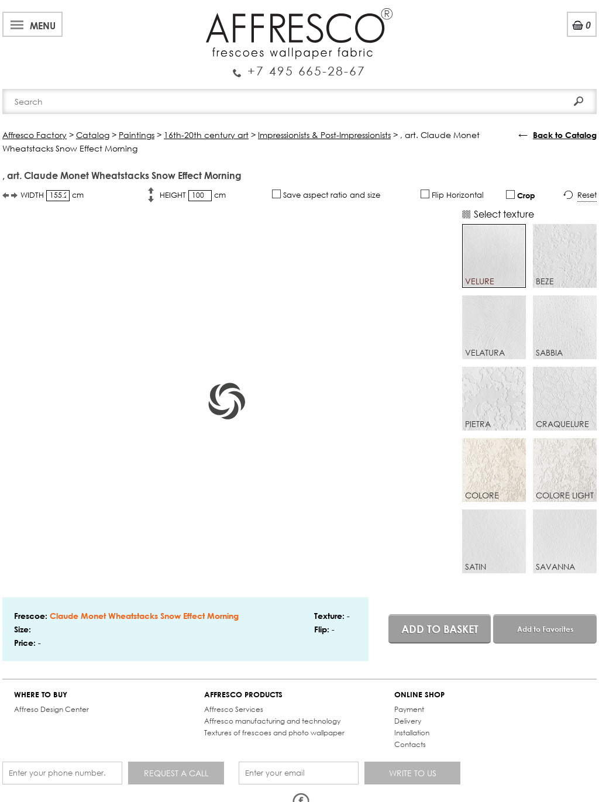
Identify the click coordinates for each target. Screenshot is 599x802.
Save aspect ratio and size (326, 195)
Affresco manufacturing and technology (272, 721)
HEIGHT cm (193, 195)
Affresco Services (233, 709)
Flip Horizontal (452, 195)
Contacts (410, 744)
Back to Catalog (565, 135)
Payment (409, 709)
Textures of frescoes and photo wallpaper (274, 733)
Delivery (407, 721)
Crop (520, 195)
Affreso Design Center (51, 709)
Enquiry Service (299, 66)
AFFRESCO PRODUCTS (243, 694)
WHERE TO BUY (40, 694)
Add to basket (439, 628)
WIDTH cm (52, 195)
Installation (411, 733)
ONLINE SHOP (419, 694)
